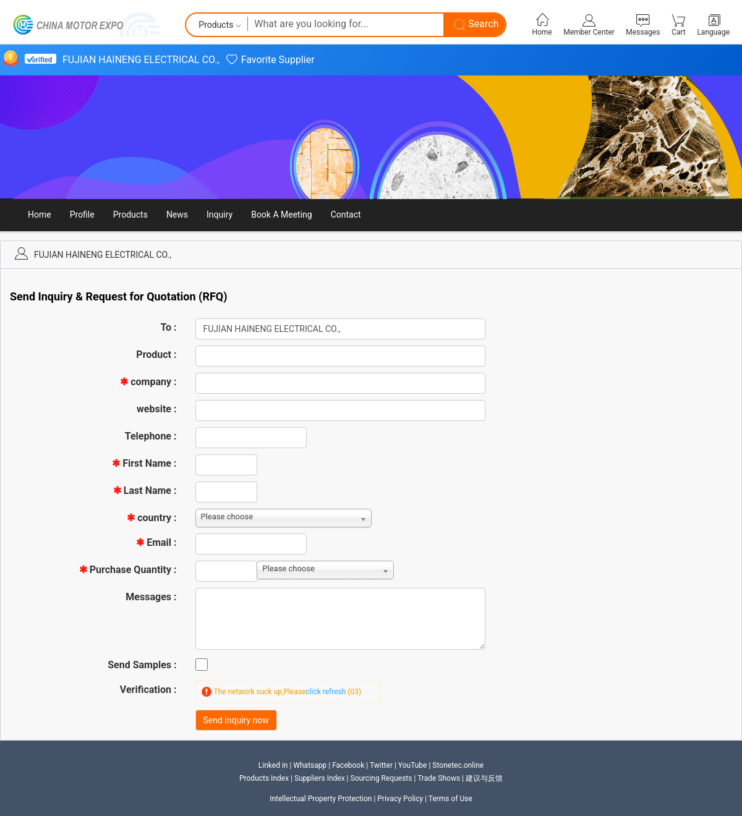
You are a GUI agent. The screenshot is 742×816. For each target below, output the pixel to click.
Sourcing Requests (381, 778)
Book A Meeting (281, 214)
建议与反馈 (484, 778)
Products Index (264, 778)
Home (39, 214)
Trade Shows (438, 778)
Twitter (381, 765)
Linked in (273, 765)
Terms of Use (450, 798)
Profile (82, 214)
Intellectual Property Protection (321, 798)
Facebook (348, 765)
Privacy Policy (400, 798)
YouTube (412, 765)
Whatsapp (309, 765)
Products (130, 214)
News (177, 214)
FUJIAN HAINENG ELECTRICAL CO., (141, 60)
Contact (346, 214)
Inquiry (219, 214)
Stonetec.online (458, 765)
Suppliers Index (320, 778)
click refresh (325, 691)
